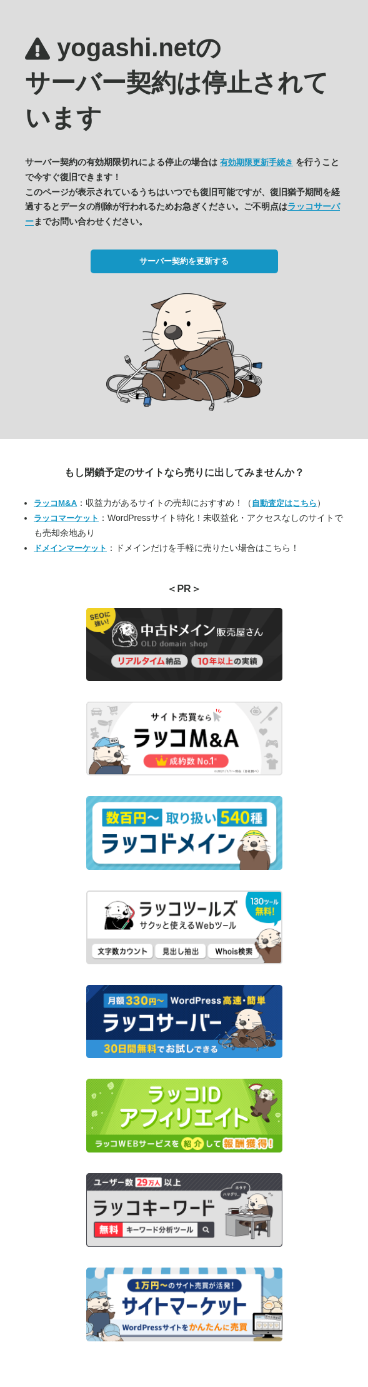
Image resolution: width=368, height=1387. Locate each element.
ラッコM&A (55, 503)
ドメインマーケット (70, 548)
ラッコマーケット (66, 518)
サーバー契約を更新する (184, 261)
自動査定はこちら (284, 503)
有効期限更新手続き (256, 162)
